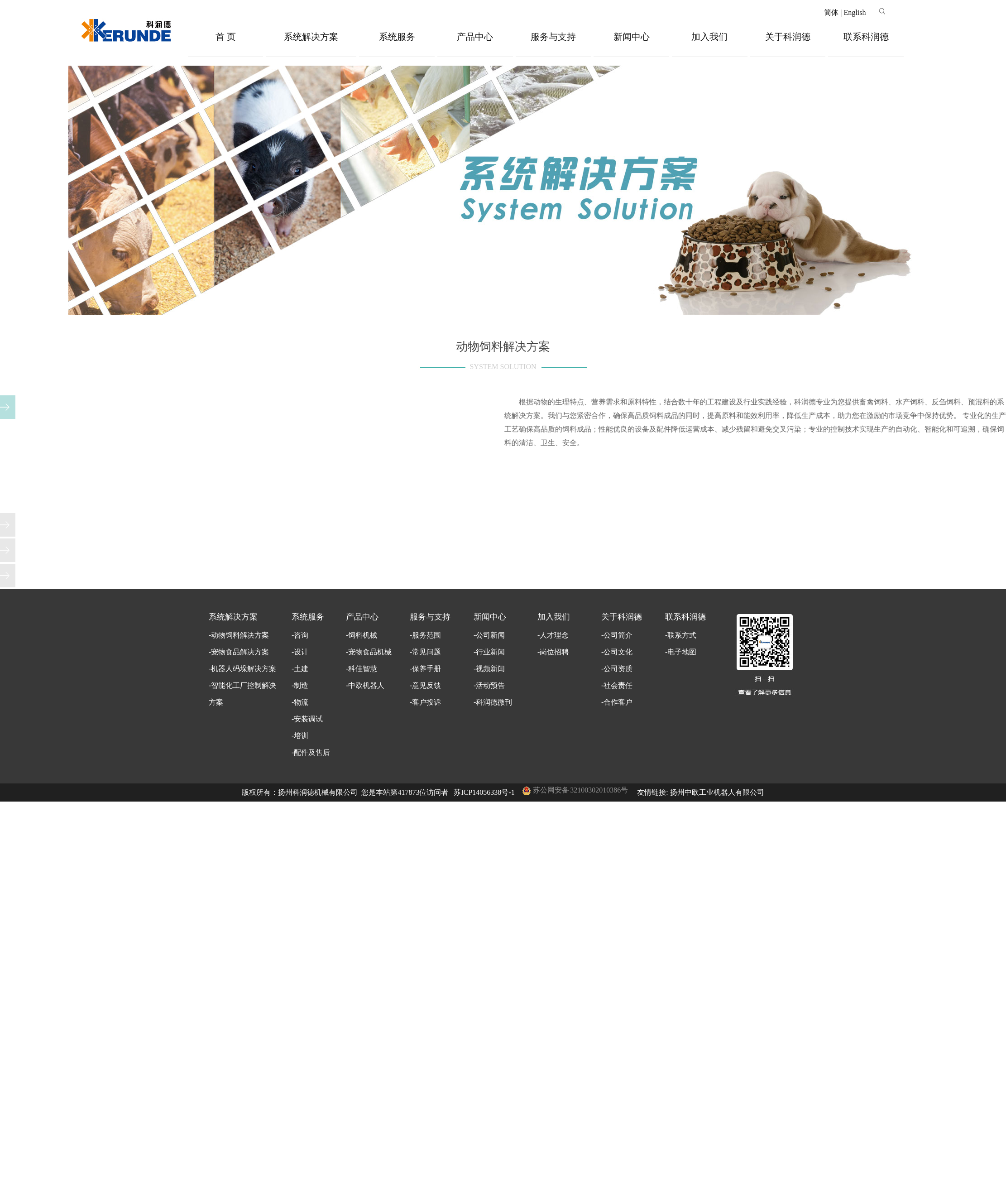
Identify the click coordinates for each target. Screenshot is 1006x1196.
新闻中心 (631, 37)
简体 (831, 12)
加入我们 (709, 37)
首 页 (226, 37)
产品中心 (475, 37)
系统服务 (397, 37)
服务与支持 (553, 37)
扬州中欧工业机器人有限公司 (717, 792)
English (854, 12)
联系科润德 (866, 37)
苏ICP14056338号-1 (484, 792)
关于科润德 (787, 37)
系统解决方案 (311, 37)
